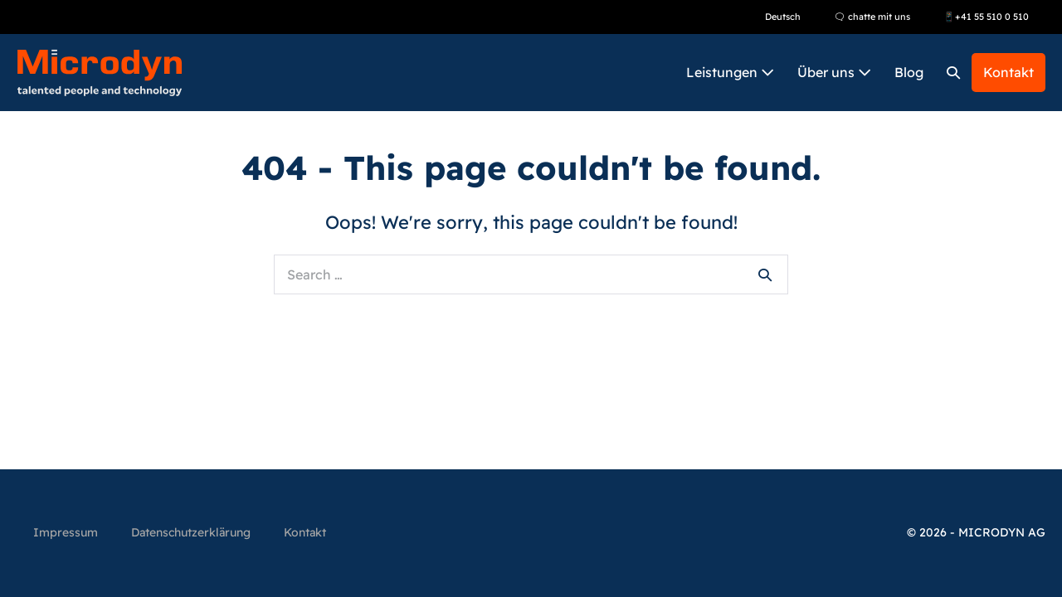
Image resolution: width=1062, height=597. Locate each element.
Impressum (65, 532)
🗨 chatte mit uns (872, 16)
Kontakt (1008, 72)
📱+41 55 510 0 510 (986, 16)
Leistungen (730, 72)
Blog (908, 72)
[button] (953, 72)
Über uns (834, 72)
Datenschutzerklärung (191, 532)
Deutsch (783, 16)
